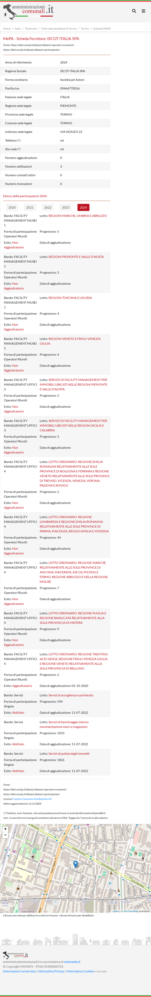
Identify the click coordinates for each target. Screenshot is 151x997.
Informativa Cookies (80, 971)
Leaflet (115, 911)
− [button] (5, 835)
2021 (29, 207)
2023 (65, 207)
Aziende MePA (102, 28)
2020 (12, 207)
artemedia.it (72, 961)
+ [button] (5, 829)
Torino (85, 28)
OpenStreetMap (130, 911)
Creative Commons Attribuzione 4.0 (31, 798)
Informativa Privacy (51, 971)
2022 (47, 207)
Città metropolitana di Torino (59, 28)
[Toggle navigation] (134, 11)
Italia (18, 28)
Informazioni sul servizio (19, 971)
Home (7, 28)
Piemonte (31, 28)
